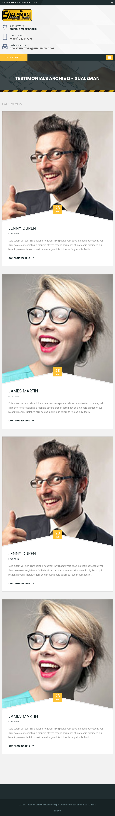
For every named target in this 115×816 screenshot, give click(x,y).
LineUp (57, 811)
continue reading (19, 258)
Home (4, 104)
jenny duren (16, 104)
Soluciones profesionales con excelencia (19, 2)
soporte (15, 234)
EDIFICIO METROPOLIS (23, 29)
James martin (23, 391)
